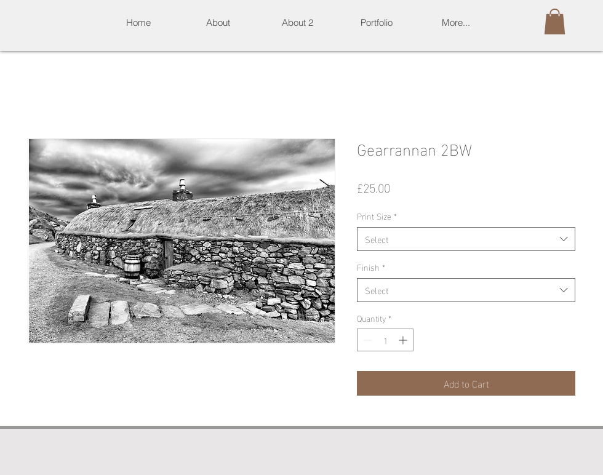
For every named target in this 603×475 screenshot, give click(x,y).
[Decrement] (366, 340)
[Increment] (404, 340)
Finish (371, 267)
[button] (376, 22)
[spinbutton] (385, 340)
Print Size (377, 216)
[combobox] (466, 239)
